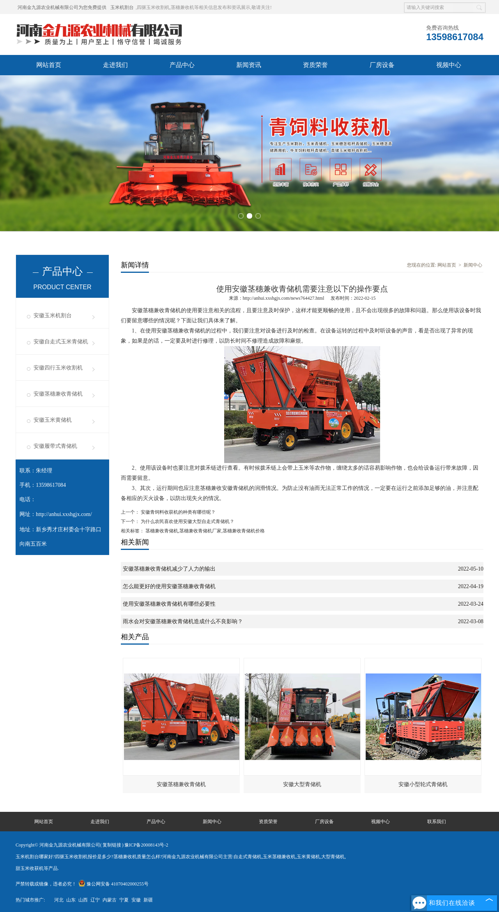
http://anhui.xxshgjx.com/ (64, 513)
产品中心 (182, 65)
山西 (83, 898)
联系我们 (436, 820)
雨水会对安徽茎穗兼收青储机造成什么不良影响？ (183, 620)
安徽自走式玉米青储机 (61, 340)
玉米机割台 (122, 7)
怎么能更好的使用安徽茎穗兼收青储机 (169, 585)
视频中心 (448, 65)
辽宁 (95, 898)
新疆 (148, 898)
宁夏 (124, 898)
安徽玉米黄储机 (53, 418)
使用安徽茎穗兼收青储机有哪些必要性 (169, 602)
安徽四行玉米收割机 (58, 366)
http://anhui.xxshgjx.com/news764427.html (283, 296)
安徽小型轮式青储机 (423, 783)
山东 (71, 898)
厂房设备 (382, 65)
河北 (59, 898)
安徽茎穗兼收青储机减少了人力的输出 (169, 567)
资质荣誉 (315, 65)
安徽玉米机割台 (53, 314)
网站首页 (48, 65)
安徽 (136, 898)
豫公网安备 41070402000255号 (113, 882)
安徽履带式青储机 (55, 444)
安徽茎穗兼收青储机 (58, 392)
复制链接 (112, 843)
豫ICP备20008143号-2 (146, 843)
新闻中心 (473, 263)
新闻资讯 (248, 65)
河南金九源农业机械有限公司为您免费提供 (62, 7)
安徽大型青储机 (302, 783)
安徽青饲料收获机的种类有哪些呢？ (178, 510)
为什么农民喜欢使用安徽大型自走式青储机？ (187, 520)
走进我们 (115, 65)
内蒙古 (110, 898)
